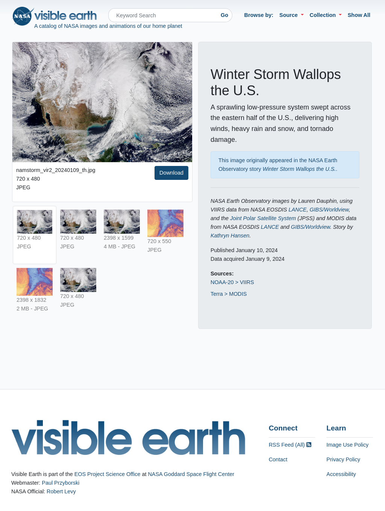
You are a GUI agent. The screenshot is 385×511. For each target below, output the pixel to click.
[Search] (162, 15)
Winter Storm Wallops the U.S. (299, 169)
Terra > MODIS (229, 294)
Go (224, 15)
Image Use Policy (347, 445)
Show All (359, 15)
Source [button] (289, 15)
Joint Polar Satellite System (263, 218)
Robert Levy (61, 491)
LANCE (297, 210)
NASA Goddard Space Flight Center (191, 474)
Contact (278, 459)
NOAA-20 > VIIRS (232, 282)
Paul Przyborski (60, 483)
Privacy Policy (343, 459)
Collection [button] (324, 15)
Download (171, 173)
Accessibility (341, 474)
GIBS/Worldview (329, 210)
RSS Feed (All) (290, 445)
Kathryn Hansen (230, 236)
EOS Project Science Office (107, 474)
